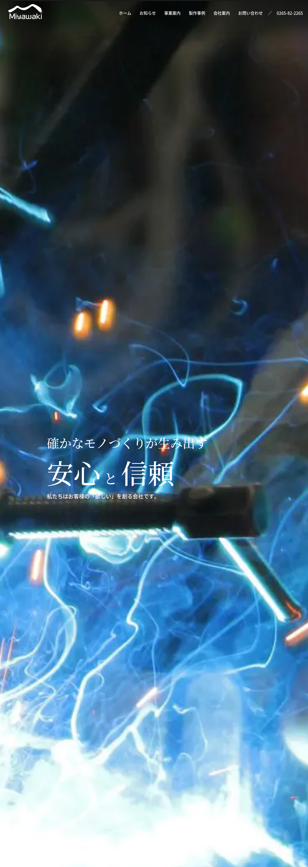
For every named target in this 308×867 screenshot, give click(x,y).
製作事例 (197, 13)
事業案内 (172, 13)
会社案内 (221, 13)
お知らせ (147, 13)
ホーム (125, 13)
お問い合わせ (250, 13)
